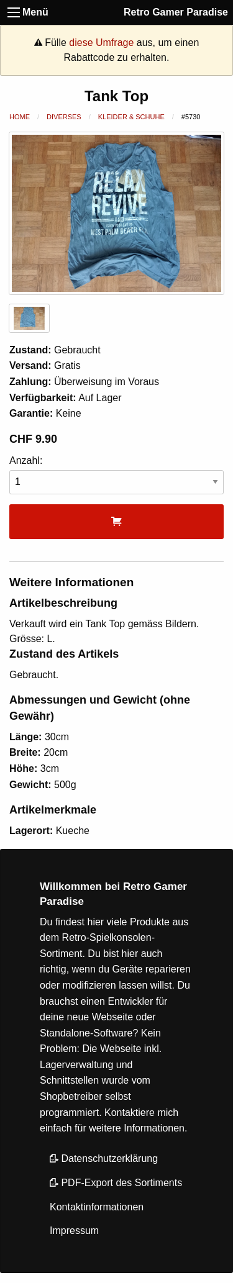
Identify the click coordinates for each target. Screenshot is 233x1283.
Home (19, 116)
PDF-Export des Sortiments (116, 1182)
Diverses (64, 116)
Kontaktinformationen (97, 1207)
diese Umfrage (101, 42)
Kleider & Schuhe (131, 116)
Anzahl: (116, 474)
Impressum (74, 1230)
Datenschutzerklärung (104, 1158)
